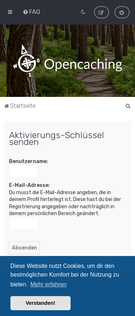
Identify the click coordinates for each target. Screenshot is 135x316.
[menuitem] (31, 11)
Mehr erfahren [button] (48, 284)
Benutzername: (28, 161)
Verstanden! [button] (40, 303)
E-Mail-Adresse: (29, 185)
